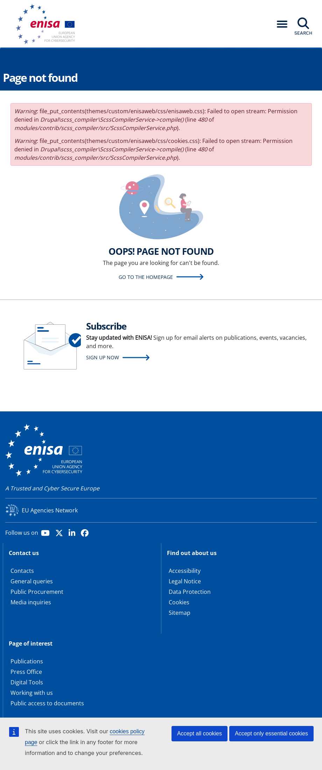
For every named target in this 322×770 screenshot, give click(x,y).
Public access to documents (47, 703)
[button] (282, 24)
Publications (26, 661)
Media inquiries (30, 602)
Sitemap (179, 613)
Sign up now (102, 357)
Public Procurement (36, 592)
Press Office (26, 672)
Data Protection (190, 592)
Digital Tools (26, 682)
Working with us (31, 693)
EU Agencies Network (50, 510)
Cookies (179, 602)
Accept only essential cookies (271, 733)
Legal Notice (185, 581)
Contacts (22, 571)
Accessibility (185, 571)
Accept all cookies (199, 733)
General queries (31, 581)
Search (303, 32)
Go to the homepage (146, 277)
